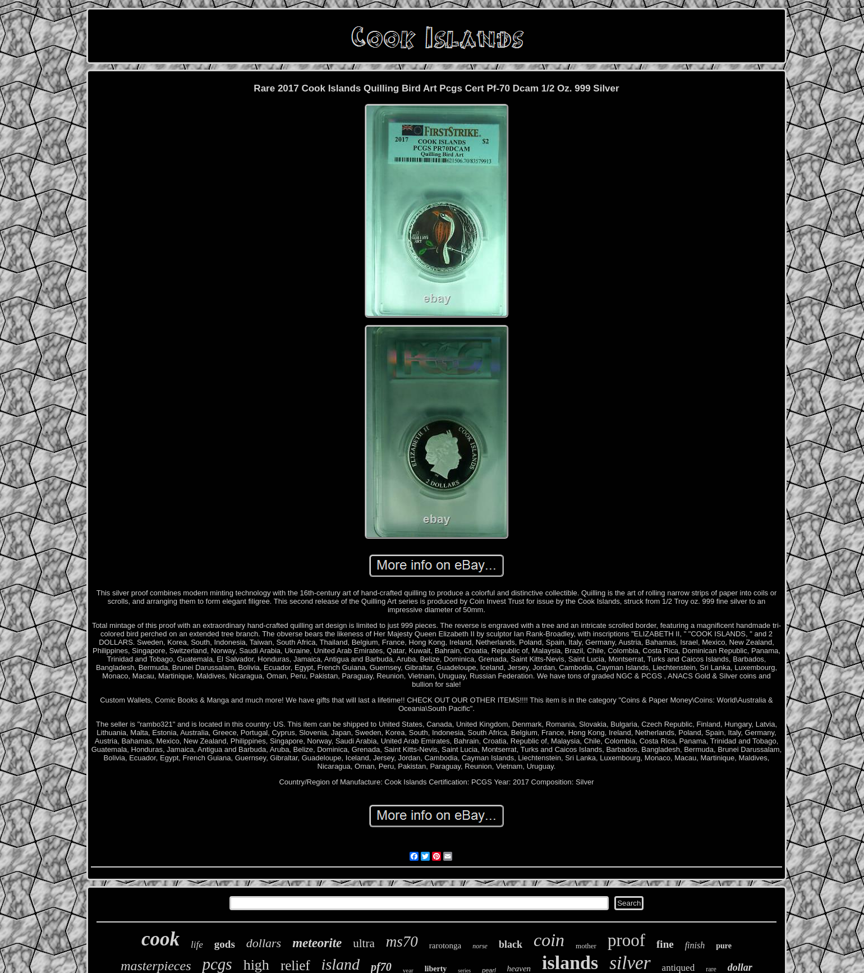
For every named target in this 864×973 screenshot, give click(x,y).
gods (224, 944)
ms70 (402, 941)
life (197, 944)
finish (695, 945)
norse (480, 946)
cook (160, 939)
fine (665, 944)
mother (586, 946)
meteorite (317, 943)
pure (724, 946)
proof (626, 940)
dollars (263, 943)
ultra (363, 943)
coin (549, 940)
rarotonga (445, 945)
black (510, 944)
